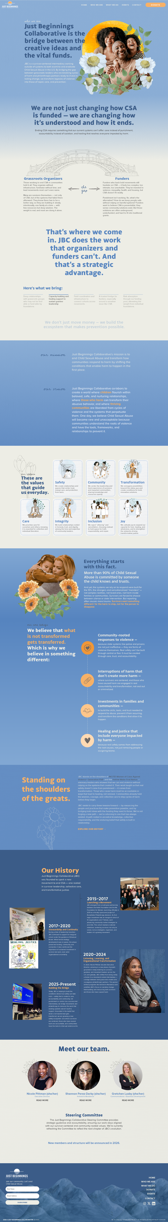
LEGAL (37, 1220)
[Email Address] (22, 1195)
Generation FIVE (96, 779)
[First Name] (22, 1189)
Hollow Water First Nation (125, 779)
